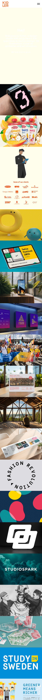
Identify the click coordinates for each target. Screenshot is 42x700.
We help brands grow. (21, 52)
